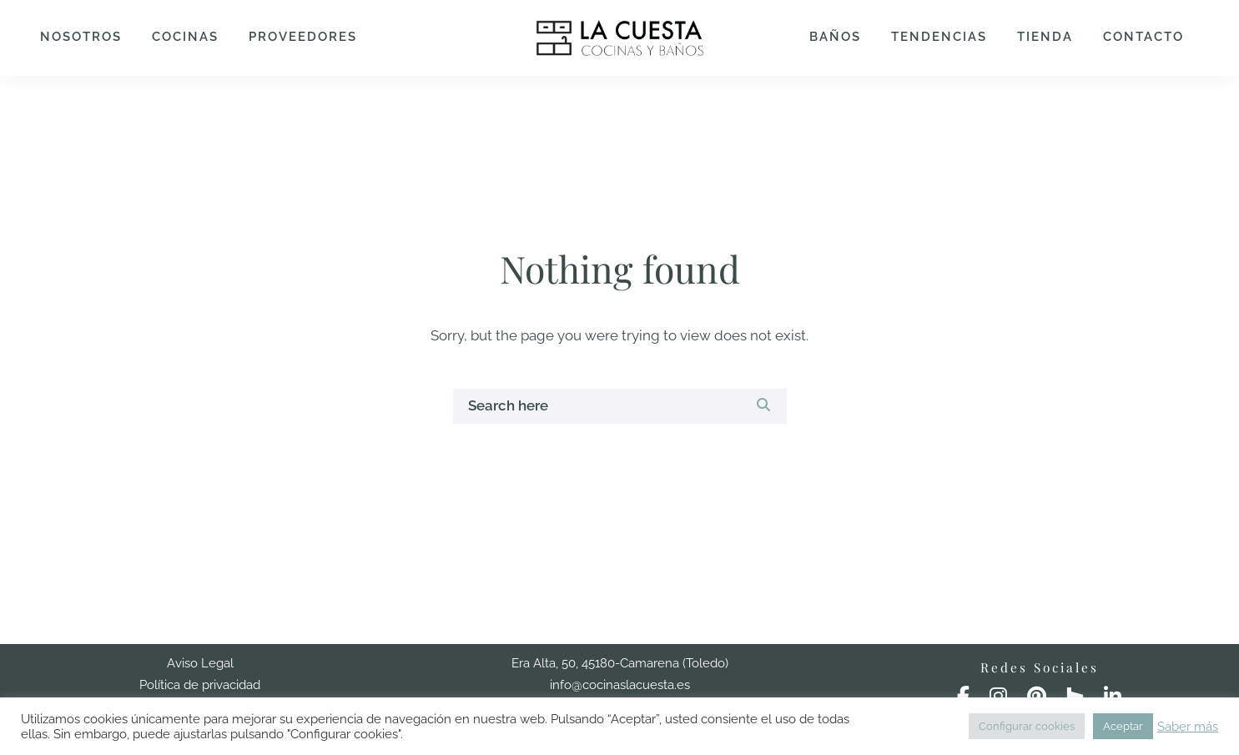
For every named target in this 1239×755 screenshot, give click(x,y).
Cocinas (185, 36)
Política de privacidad (199, 684)
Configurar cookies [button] (1027, 726)
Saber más (1187, 726)
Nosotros (81, 36)
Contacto (1143, 36)
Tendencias (939, 36)
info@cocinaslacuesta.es (620, 684)
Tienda (1045, 36)
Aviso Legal (200, 663)
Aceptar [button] (1123, 726)
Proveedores (303, 36)
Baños (835, 36)
